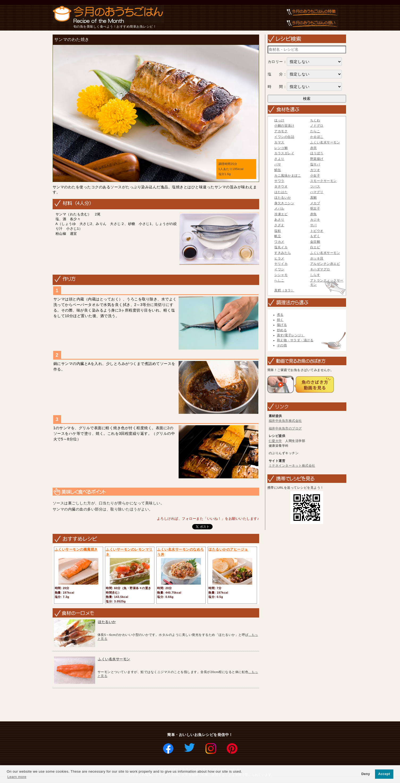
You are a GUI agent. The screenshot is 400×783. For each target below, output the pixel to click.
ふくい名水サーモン (114, 659)
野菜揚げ (316, 158)
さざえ (279, 225)
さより (279, 158)
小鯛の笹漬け (284, 125)
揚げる (282, 324)
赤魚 (313, 214)
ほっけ (279, 120)
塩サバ (315, 164)
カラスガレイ (284, 153)
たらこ (315, 131)
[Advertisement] (148, 705)
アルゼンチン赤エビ (325, 263)
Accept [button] (384, 774)
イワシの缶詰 (284, 136)
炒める (282, 330)
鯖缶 (277, 170)
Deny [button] (365, 774)
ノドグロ (316, 125)
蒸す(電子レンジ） (291, 335)
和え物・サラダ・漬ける (295, 340)
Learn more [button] (16, 777)
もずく (315, 236)
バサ (277, 164)
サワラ (279, 180)
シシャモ (281, 274)
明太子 (315, 208)
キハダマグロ (320, 269)
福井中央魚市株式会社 (285, 420)
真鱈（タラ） (284, 290)
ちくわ (315, 120)
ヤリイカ (281, 263)
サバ (313, 225)
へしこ (279, 280)
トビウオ (316, 230)
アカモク (281, 131)
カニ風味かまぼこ (287, 175)
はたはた (281, 192)
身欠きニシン (284, 203)
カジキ (315, 219)
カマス (279, 142)
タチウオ (281, 186)
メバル (279, 208)
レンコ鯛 (281, 148)
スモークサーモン (323, 180)
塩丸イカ (281, 247)
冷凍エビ (281, 214)
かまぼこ (316, 136)
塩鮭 (277, 230)
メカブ (315, 203)
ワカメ (279, 241)
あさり (279, 219)
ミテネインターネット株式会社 (292, 465)
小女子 (315, 175)
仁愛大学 (275, 440)
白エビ (315, 247)
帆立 (277, 236)
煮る (280, 314)
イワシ (279, 269)
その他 (282, 345)
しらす (315, 274)
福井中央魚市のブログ (285, 428)
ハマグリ (316, 192)
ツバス (315, 186)
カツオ (315, 170)
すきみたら (282, 252)
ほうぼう (316, 153)
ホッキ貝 (316, 258)
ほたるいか (107, 622)
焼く (280, 319)
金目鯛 (315, 241)
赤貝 (313, 148)
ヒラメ (279, 258)
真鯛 (313, 197)
